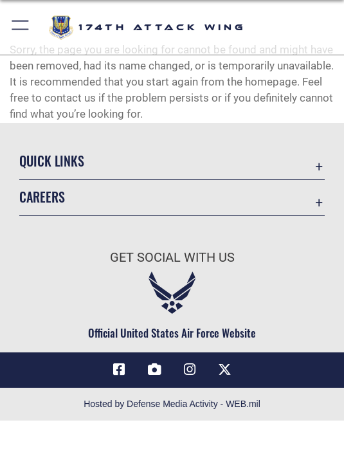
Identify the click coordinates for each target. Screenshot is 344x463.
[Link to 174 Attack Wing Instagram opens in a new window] (189, 369)
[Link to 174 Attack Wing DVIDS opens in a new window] (154, 369)
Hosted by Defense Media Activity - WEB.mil (172, 404)
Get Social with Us (172, 257)
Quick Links (51, 160)
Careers (42, 196)
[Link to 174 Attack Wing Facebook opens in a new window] (119, 369)
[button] (21, 27)
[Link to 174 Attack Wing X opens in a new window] (225, 369)
